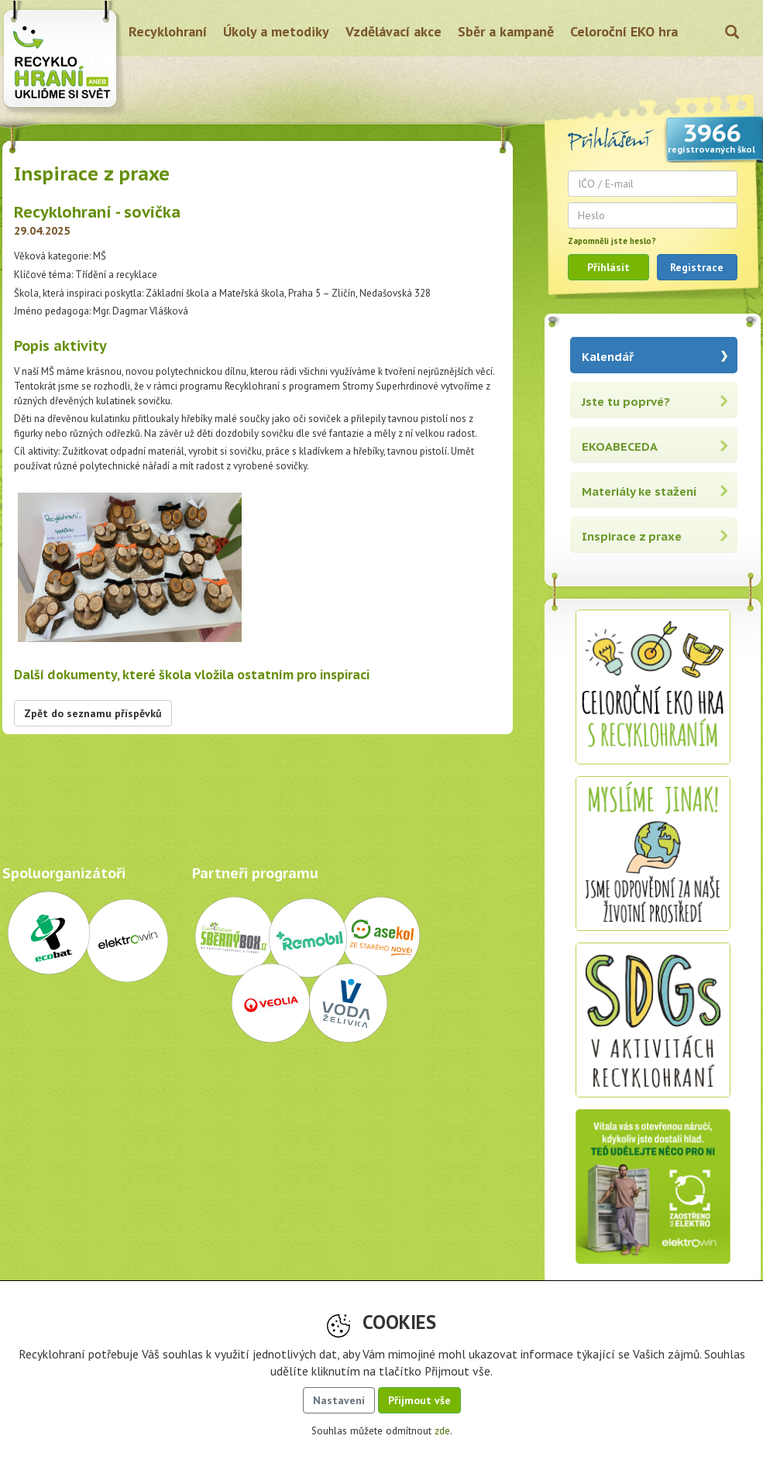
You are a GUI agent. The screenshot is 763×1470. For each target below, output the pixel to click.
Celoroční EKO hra (624, 31)
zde (442, 1430)
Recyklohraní (168, 31)
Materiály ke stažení (639, 491)
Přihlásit (608, 267)
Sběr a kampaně (506, 31)
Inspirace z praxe (632, 536)
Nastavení (339, 1400)
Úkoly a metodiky (276, 31)
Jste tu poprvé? (626, 401)
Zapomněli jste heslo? (612, 240)
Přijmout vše (419, 1400)
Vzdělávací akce (393, 31)
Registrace (696, 267)
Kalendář (608, 356)
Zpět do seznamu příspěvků (93, 713)
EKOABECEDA (620, 446)
